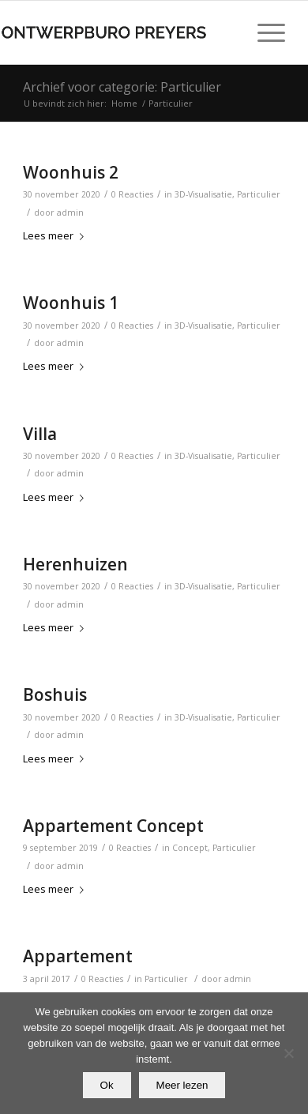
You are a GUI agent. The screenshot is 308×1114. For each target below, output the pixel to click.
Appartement (78, 956)
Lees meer (56, 235)
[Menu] (263, 32)
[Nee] (288, 1053)
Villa (40, 434)
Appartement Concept (113, 826)
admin (70, 212)
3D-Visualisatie (203, 194)
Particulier (258, 194)
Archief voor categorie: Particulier (122, 87)
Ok (107, 1085)
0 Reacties (132, 194)
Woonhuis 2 (70, 172)
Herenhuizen (75, 564)
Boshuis (55, 694)
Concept (190, 847)
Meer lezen (182, 1085)
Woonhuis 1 (70, 303)
